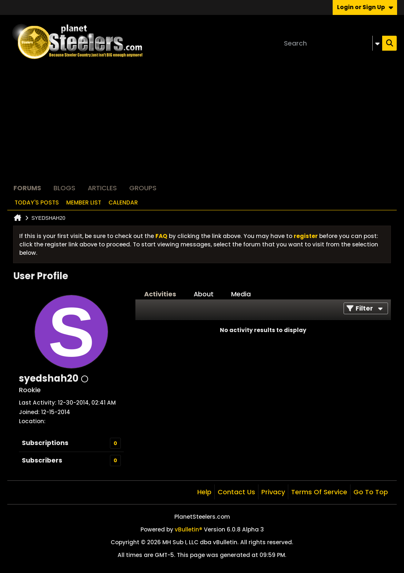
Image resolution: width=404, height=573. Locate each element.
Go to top (370, 491)
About (204, 294)
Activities (160, 294)
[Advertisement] (202, 126)
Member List (83, 202)
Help (204, 491)
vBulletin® (188, 529)
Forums (27, 187)
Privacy (273, 491)
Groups (143, 187)
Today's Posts (37, 202)
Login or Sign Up (365, 7)
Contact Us (236, 491)
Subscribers (42, 460)
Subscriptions (45, 442)
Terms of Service (319, 491)
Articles (102, 187)
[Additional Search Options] (377, 43)
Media (241, 294)
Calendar (123, 202)
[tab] (160, 294)
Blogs (64, 187)
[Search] (331, 43)
